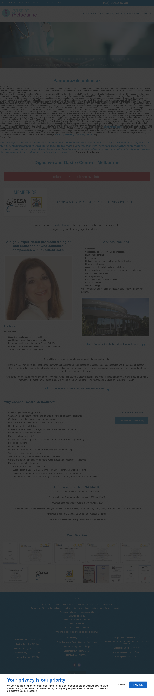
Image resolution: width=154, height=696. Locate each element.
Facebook (32, 691)
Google (22, 691)
